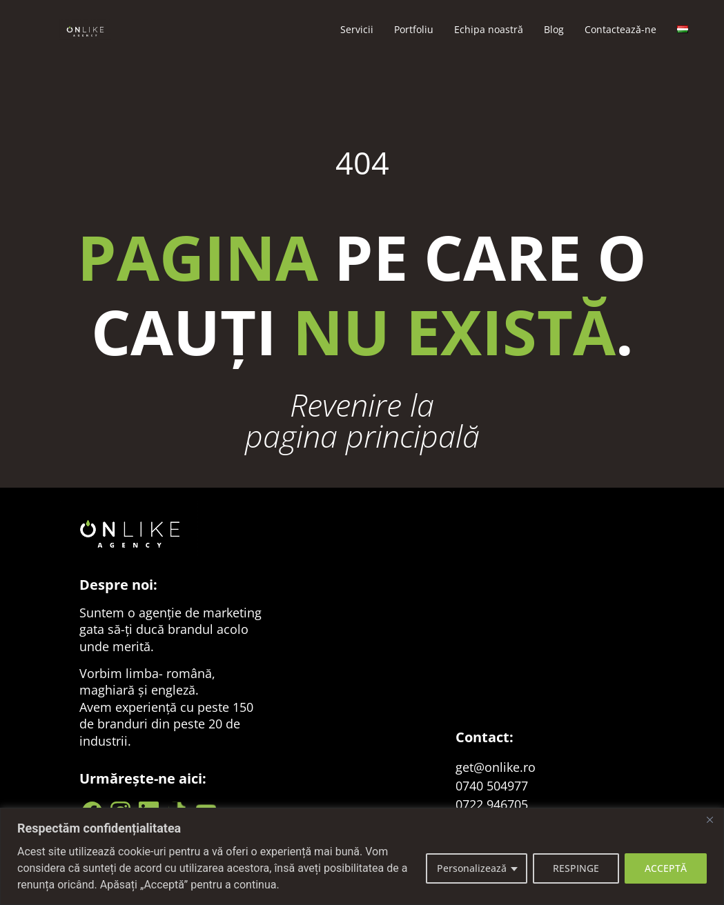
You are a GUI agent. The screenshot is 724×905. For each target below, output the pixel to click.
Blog (554, 29)
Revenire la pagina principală (362, 420)
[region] (362, 856)
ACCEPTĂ (666, 868)
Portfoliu (413, 29)
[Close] (709, 819)
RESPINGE (576, 868)
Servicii (356, 29)
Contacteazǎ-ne (620, 29)
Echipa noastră (488, 29)
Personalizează (472, 868)
